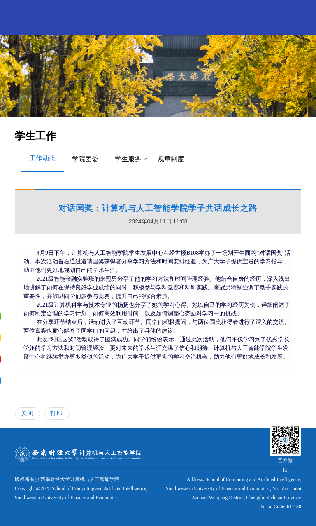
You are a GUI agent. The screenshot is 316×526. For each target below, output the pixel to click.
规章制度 (171, 158)
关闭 (27, 413)
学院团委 (85, 158)
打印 (56, 413)
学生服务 (131, 159)
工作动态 (42, 158)
